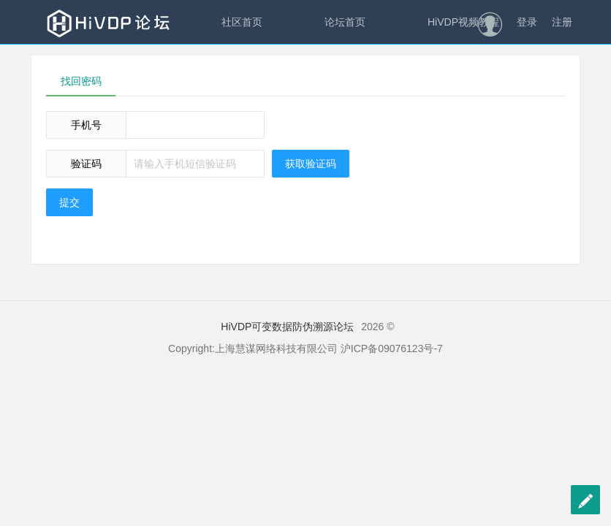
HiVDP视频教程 (463, 22)
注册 (562, 22)
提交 (69, 202)
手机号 (86, 125)
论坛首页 (345, 22)
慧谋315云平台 (255, 66)
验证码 (86, 163)
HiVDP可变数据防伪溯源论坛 (287, 326)
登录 (527, 22)
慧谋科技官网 (382, 66)
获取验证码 (310, 163)
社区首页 (241, 22)
